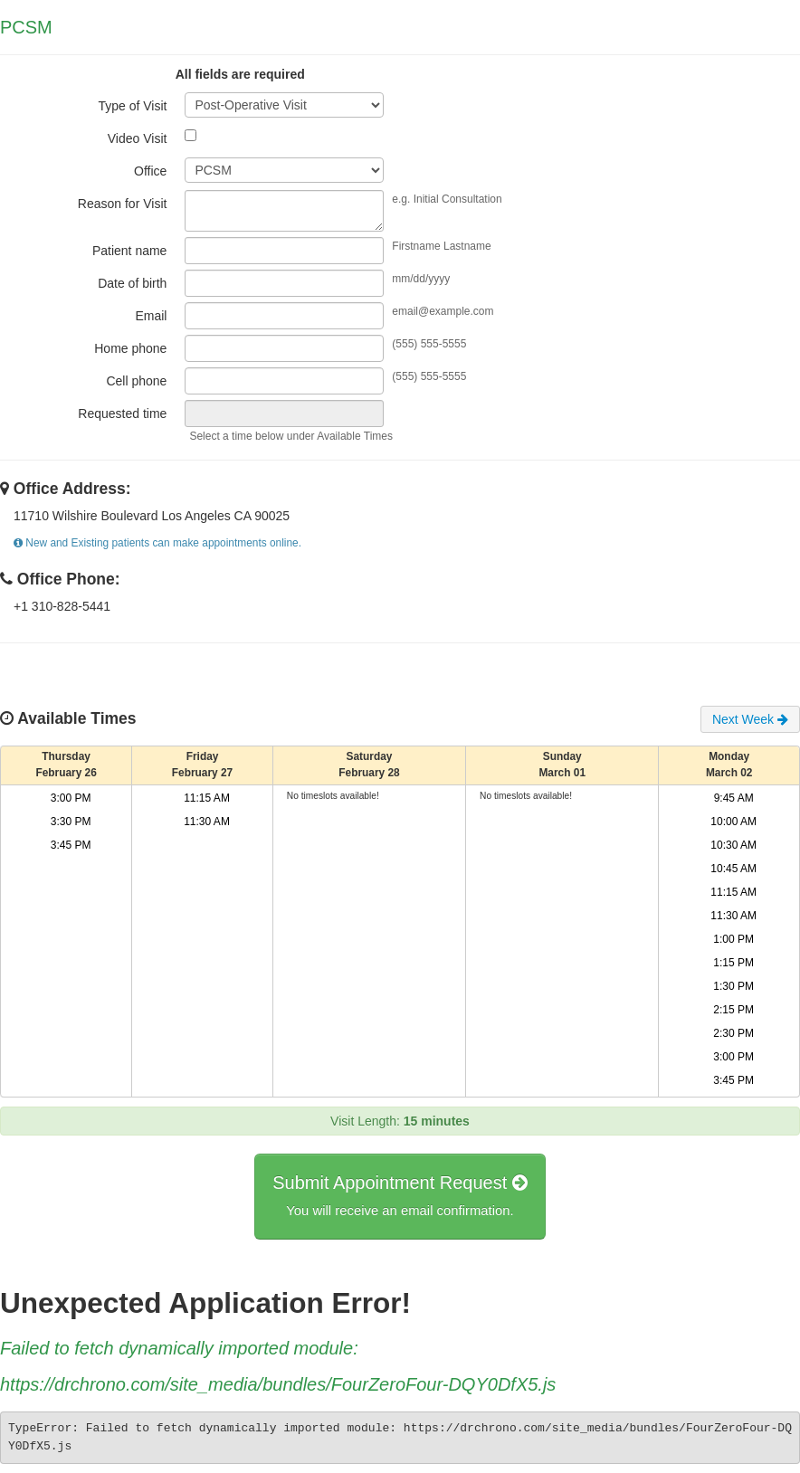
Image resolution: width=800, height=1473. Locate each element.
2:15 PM (733, 1009)
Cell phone (136, 381)
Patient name (129, 250)
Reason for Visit (122, 203)
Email (151, 316)
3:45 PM (71, 845)
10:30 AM (733, 845)
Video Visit (137, 138)
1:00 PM (733, 939)
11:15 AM (207, 798)
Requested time (122, 413)
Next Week (750, 719)
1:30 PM (733, 986)
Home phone (130, 348)
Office (150, 171)
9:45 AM (734, 798)
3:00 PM (71, 798)
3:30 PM (71, 821)
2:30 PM (733, 1033)
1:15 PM (733, 962)
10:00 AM (733, 821)
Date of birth (132, 283)
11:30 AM (207, 821)
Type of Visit (132, 106)
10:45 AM (733, 868)
